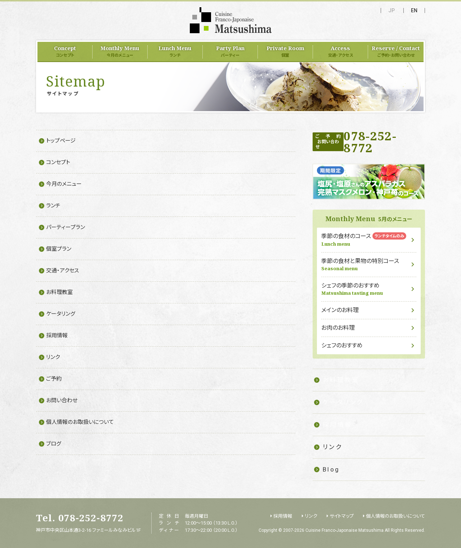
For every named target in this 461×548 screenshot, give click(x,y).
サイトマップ (342, 516)
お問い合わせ (61, 400)
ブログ (53, 443)
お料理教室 (59, 292)
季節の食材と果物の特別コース (368, 265)
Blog (331, 469)
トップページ (61, 140)
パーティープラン (65, 227)
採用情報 (57, 335)
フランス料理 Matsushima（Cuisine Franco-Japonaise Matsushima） (231, 20)
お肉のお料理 (338, 327)
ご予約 (54, 379)
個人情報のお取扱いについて (80, 422)
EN (414, 10)
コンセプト (58, 162)
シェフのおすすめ (342, 345)
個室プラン (58, 249)
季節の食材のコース (368, 239)
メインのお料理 (340, 310)
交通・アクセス (62, 270)
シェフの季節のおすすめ (368, 289)
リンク (53, 357)
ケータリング (60, 314)
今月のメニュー (64, 184)
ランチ (53, 205)
